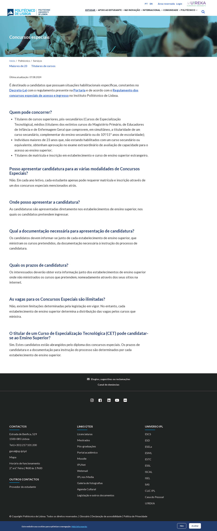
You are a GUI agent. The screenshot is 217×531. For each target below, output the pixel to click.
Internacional (142, 14)
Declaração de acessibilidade (107, 520)
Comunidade (165, 14)
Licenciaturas (85, 438)
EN (151, 4)
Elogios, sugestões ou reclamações (110, 383)
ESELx (148, 451)
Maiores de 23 (18, 70)
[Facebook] (100, 405)
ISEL (147, 482)
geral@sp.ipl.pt (18, 455)
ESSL (148, 470)
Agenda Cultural (86, 493)
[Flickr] (125, 405)
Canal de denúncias (108, 389)
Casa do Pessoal (154, 501)
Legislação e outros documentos (95, 499)
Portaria (79, 95)
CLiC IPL (150, 495)
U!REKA (150, 507)
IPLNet (81, 469)
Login (179, 4)
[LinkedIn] (109, 405)
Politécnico (187, 14)
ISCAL (148, 476)
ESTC (148, 463)
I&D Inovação (118, 14)
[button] (73, 14)
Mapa (12, 461)
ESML (148, 457)
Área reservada (166, 4)
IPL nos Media (85, 481)
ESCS (148, 438)
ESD (147, 444)
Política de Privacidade (135, 520)
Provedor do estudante (22, 491)
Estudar (67, 14)
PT (146, 4)
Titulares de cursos (43, 70)
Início (12, 65)
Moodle (81, 463)
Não (182, 526)
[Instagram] (92, 405)
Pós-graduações (86, 450)
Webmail (82, 475)
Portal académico (87, 456)
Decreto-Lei (18, 95)
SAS (147, 488)
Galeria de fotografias (90, 487)
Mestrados (83, 444)
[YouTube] (117, 405)
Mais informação (79, 526)
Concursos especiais (29, 41)
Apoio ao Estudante (92, 14)
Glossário (85, 520)
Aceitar (195, 526)
